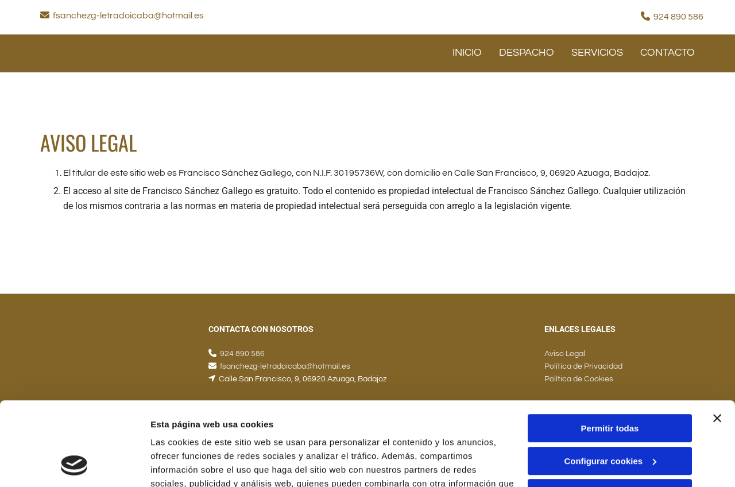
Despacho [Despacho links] (526, 52)
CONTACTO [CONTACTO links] (667, 52)
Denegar (610, 415)
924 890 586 (678, 16)
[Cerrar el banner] (717, 340)
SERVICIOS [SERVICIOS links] (597, 52)
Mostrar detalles (184, 464)
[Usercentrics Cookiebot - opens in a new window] (74, 464)
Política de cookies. (234, 433)
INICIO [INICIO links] (467, 52)
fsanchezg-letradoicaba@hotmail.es (128, 15)
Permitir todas (610, 350)
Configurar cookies (610, 382)
